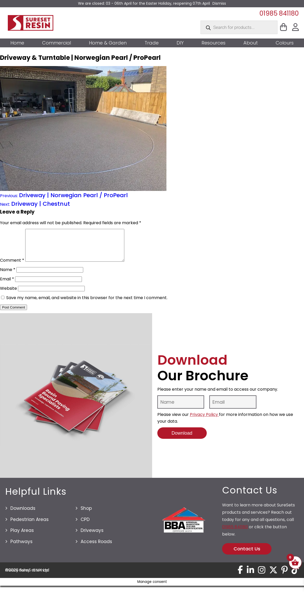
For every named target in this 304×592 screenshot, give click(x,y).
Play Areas (22, 536)
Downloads (22, 514)
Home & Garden (108, 43)
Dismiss (219, 3)
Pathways (21, 548)
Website (8, 295)
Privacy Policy (204, 421)
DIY (180, 43)
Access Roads (96, 548)
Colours (285, 43)
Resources (213, 43)
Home (17, 43)
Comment (12, 266)
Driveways (92, 536)
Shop (86, 514)
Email (7, 285)
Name (7, 276)
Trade (152, 43)
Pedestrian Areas (29, 526)
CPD (85, 526)
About (250, 43)
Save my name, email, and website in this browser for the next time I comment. (86, 304)
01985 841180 (279, 13)
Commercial (56, 43)
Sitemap (40, 576)
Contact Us (247, 555)
